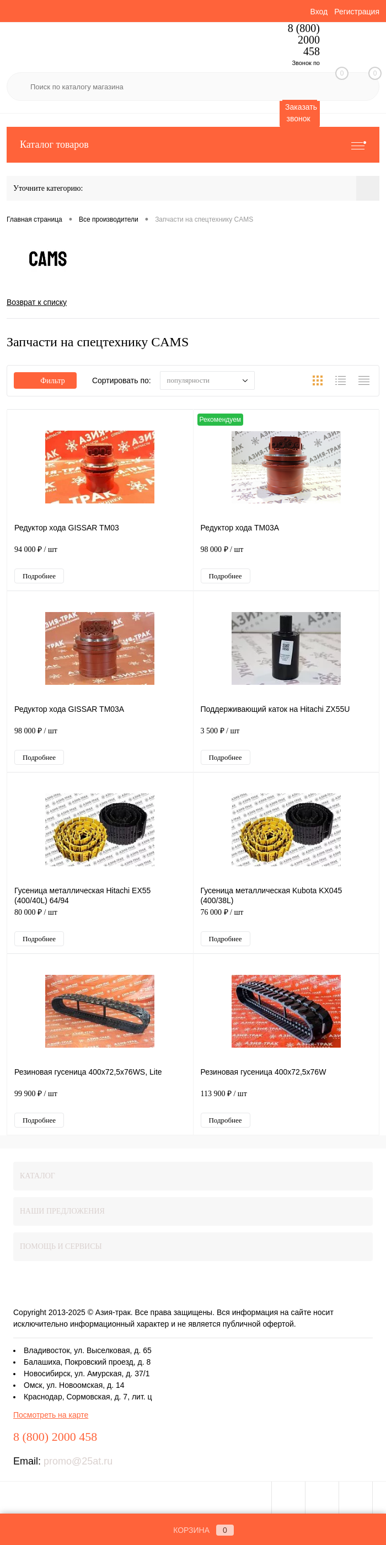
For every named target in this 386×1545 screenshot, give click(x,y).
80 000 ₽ (100, 918)
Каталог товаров (193, 145)
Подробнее (39, 576)
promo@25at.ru (78, 1461)
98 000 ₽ (286, 555)
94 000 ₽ (100, 555)
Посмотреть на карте (50, 1414)
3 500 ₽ (286, 737)
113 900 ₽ (286, 1099)
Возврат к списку (37, 302)
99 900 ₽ (100, 1099)
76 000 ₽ (286, 918)
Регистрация (356, 11)
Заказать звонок (301, 113)
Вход (319, 11)
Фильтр (45, 381)
